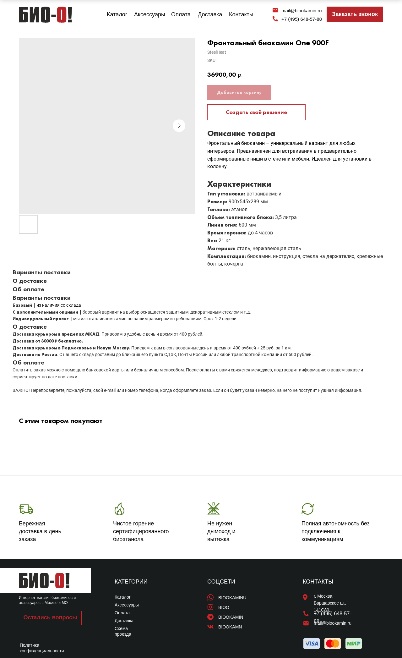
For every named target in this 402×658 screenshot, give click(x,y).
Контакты (241, 14)
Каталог (117, 14)
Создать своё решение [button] (256, 112)
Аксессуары (149, 14)
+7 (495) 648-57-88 (301, 19)
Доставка (210, 14)
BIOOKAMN (230, 626)
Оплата (181, 14)
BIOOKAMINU (232, 597)
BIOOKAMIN (230, 617)
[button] (355, 14)
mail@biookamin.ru (301, 10)
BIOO (223, 607)
